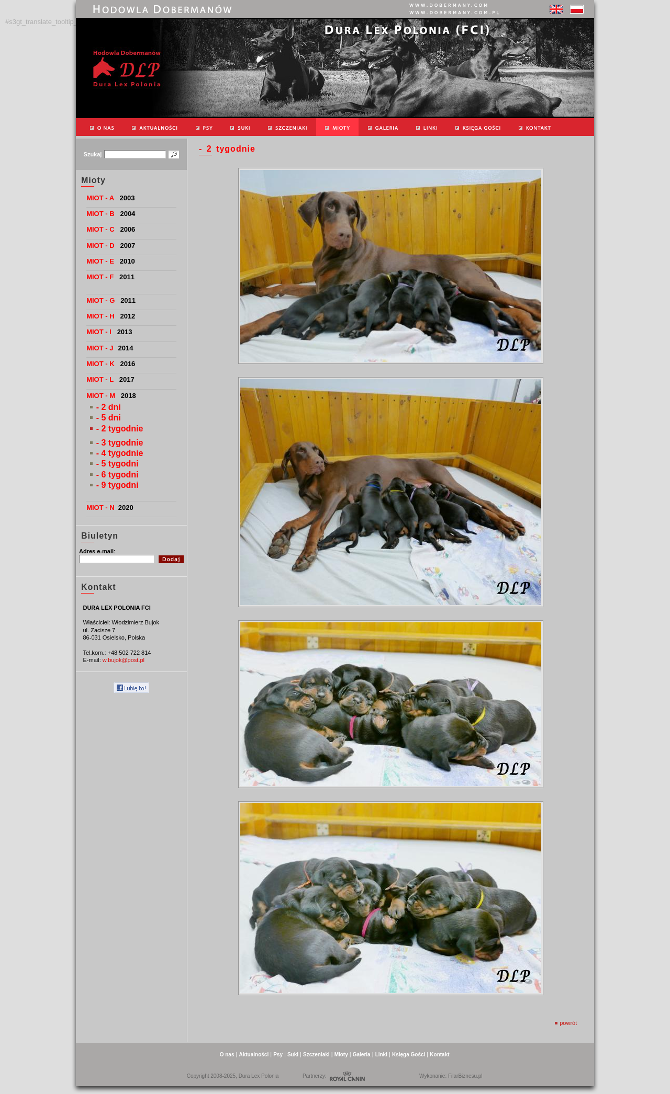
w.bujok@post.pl (123, 660)
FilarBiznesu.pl (465, 1076)
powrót (565, 1023)
